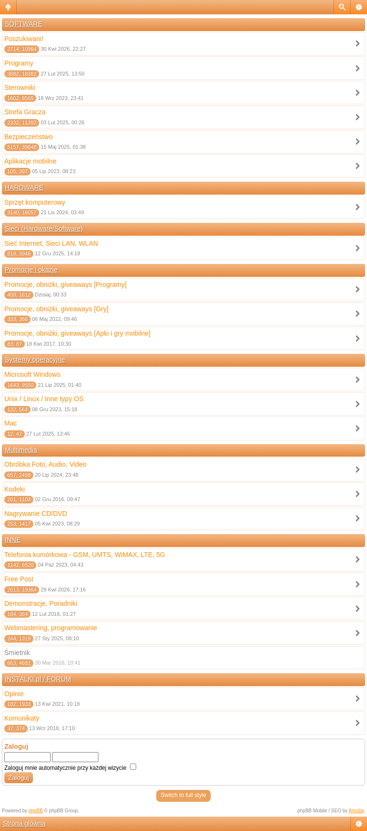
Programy (18, 63)
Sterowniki (19, 87)
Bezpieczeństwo (28, 137)
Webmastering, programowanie (50, 628)
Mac (10, 423)
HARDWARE (24, 187)
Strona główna (24, 823)
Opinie (13, 694)
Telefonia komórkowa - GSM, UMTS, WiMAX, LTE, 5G (84, 554)
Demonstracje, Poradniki (40, 603)
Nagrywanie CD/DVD (35, 513)
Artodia (356, 810)
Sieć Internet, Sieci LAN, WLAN (51, 243)
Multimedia (21, 450)
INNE (13, 540)
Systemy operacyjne (35, 359)
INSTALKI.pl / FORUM (38, 679)
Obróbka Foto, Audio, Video (45, 464)
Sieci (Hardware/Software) (44, 228)
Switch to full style (183, 795)
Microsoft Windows (32, 374)
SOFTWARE (24, 24)
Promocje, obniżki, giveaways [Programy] (65, 284)
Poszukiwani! (23, 39)
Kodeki (14, 489)
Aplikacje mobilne (30, 161)
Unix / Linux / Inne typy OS (44, 399)
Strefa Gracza (24, 112)
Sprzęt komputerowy (34, 202)
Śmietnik (17, 652)
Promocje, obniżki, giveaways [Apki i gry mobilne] (77, 333)
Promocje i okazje (31, 269)
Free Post (18, 579)
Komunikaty (21, 718)
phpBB (36, 810)
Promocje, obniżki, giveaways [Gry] (56, 309)
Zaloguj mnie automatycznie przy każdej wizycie (70, 768)
